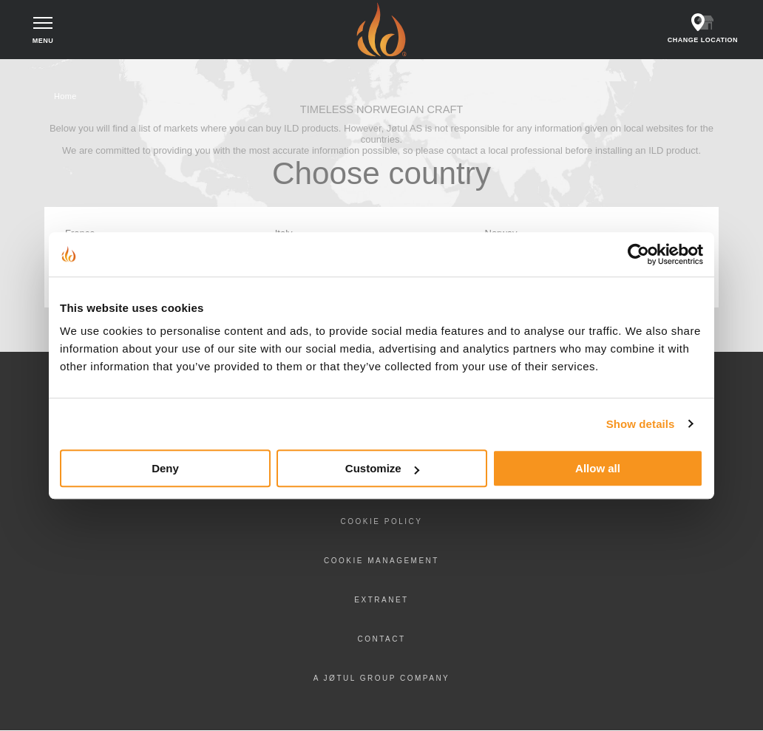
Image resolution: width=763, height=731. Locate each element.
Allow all (597, 468)
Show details (640, 424)
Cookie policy (382, 521)
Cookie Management (381, 561)
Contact (381, 639)
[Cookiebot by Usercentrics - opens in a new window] (638, 254)
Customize (382, 468)
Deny (165, 468)
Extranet (381, 600)
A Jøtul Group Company (381, 678)
